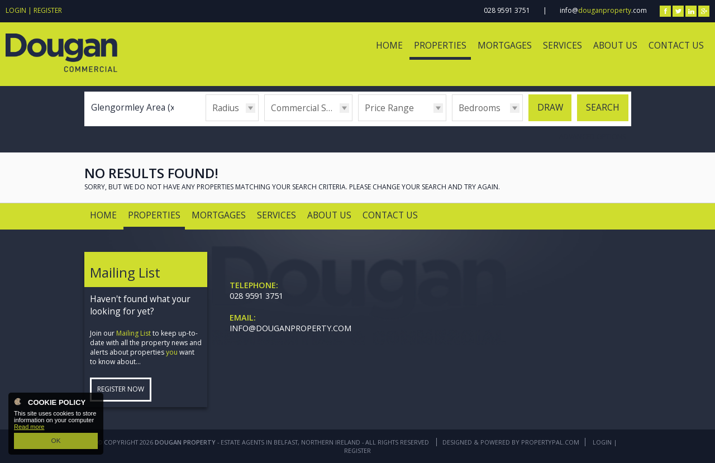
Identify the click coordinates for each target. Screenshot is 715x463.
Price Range (389, 108)
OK (55, 441)
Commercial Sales (306, 108)
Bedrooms (479, 108)
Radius (225, 108)
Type (264, 120)
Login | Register (34, 10)
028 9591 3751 (507, 10)
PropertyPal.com (550, 442)
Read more (29, 427)
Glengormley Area (134, 107)
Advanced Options (592, 136)
